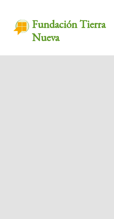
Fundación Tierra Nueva (68, 30)
